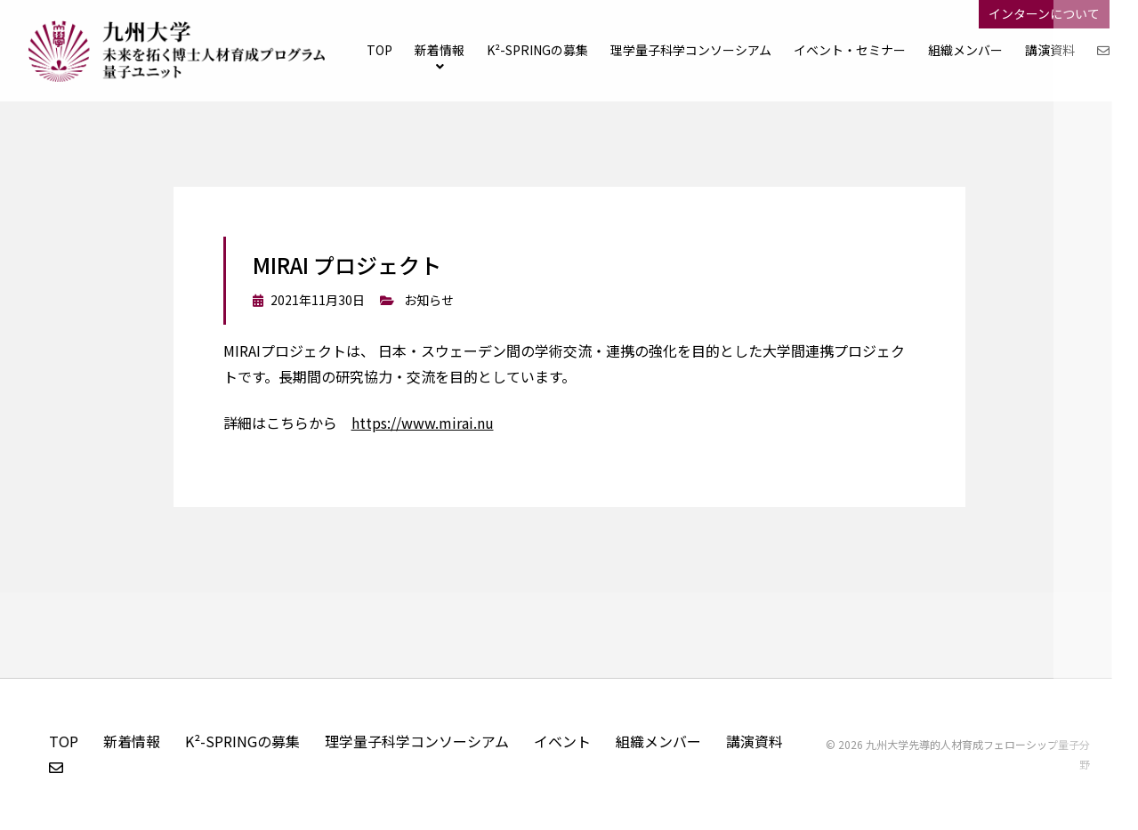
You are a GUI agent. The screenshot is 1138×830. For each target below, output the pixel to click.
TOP (379, 50)
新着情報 (439, 50)
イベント (562, 741)
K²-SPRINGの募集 (537, 50)
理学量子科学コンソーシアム (417, 741)
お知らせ (429, 300)
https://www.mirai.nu (422, 422)
